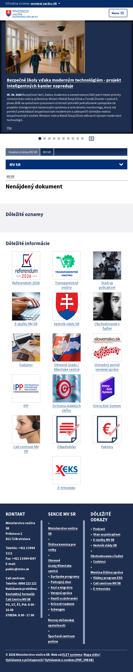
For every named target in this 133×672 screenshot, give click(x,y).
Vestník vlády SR (105, 545)
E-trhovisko (101, 589)
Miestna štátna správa (107, 572)
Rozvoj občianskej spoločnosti (61, 622)
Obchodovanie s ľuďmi (107, 556)
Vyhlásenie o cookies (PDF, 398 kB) (69, 660)
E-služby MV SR (103, 540)
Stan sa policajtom (106, 534)
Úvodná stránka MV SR (22, 152)
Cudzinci (99, 561)
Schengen (58, 609)
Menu (118, 13)
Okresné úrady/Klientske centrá (59, 565)
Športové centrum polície (61, 638)
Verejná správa (61, 593)
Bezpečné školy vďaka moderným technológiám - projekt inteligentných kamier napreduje (64, 83)
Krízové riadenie (62, 604)
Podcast (99, 529)
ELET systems (72, 655)
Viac (9, 128)
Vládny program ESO (108, 578)
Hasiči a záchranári (64, 598)
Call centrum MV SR (107, 583)
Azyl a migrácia (61, 587)
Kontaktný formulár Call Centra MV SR (20, 596)
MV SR (47, 152)
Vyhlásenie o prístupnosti (24, 660)
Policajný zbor (61, 582)
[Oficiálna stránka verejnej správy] (46, 3)
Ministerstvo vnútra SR (63, 531)
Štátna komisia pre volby (62, 547)
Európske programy (65, 576)
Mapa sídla (91, 655)
